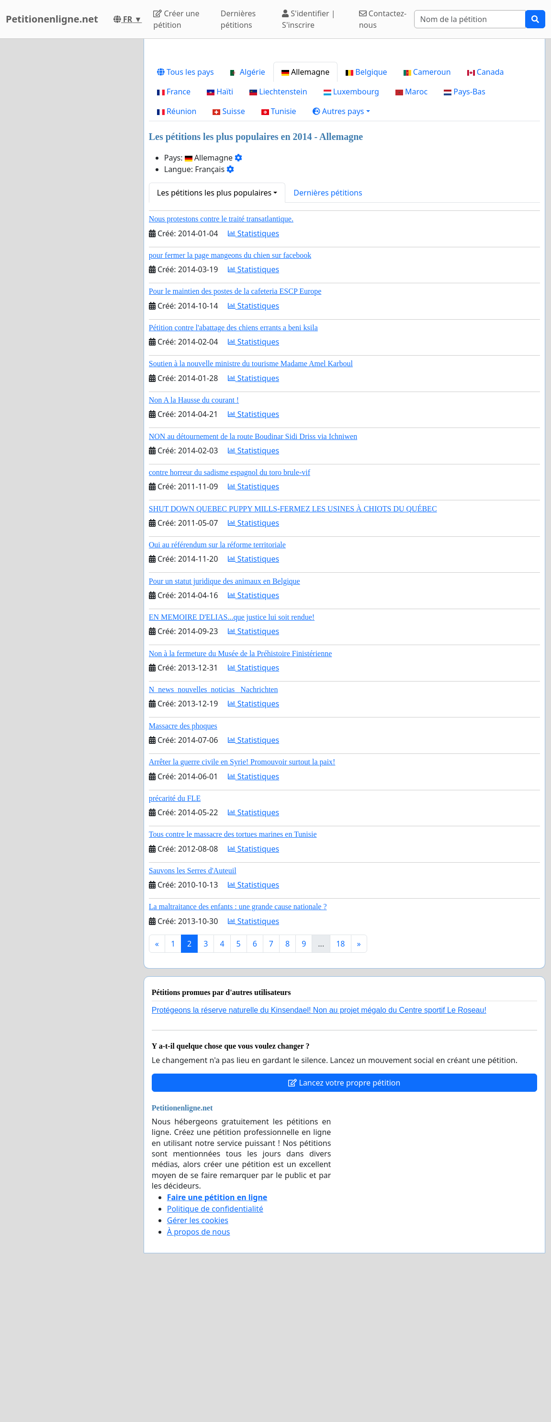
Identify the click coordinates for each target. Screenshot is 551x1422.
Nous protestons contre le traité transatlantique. (221, 353)
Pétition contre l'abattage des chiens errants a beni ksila (233, 462)
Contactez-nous (383, 19)
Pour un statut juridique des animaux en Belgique (224, 715)
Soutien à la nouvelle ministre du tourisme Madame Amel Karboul (251, 498)
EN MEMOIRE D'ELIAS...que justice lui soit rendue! (232, 751)
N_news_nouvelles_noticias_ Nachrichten (213, 824)
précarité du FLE (175, 932)
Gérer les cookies (197, 1354)
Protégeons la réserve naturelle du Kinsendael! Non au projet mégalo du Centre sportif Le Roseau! (319, 1144)
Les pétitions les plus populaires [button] (214, 327)
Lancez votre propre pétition (344, 1217)
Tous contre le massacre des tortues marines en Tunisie (233, 968)
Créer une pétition (176, 19)
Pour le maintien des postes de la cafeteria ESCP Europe (235, 425)
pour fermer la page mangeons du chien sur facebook (230, 389)
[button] (341, 245)
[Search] (470, 19)
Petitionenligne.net (52, 18)
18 (340, 1078)
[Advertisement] (344, 121)
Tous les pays (185, 206)
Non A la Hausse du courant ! (194, 534)
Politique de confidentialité (215, 1343)
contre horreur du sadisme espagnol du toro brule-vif (229, 606)
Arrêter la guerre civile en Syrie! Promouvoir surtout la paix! (242, 896)
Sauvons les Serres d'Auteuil (192, 1005)
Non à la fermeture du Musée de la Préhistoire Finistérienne (240, 788)
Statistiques (254, 367)
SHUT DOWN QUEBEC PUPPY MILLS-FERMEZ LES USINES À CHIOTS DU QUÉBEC (293, 643)
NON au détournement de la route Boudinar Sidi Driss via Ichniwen (253, 570)
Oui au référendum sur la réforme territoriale (217, 679)
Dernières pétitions (238, 19)
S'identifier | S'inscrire (309, 19)
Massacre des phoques (183, 860)
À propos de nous (198, 1366)
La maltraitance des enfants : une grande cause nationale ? (238, 1041)
